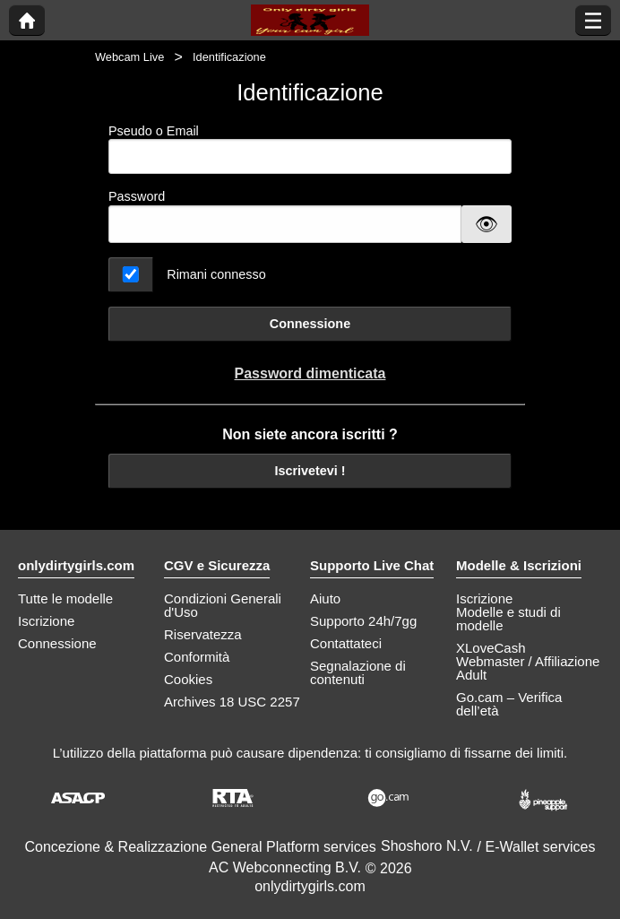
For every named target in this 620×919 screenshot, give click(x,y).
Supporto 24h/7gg (363, 621)
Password (136, 196)
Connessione (310, 323)
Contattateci (346, 643)
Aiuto (325, 598)
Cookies (188, 679)
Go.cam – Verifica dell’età (509, 703)
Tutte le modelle (65, 598)
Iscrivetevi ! (309, 471)
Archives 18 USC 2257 (232, 701)
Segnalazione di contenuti (358, 672)
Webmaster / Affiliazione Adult (527, 668)
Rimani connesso (216, 274)
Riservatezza (203, 634)
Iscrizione (46, 621)
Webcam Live (129, 57)
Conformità (196, 656)
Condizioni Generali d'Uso (222, 605)
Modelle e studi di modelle (508, 618)
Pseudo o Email (310, 149)
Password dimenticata (310, 373)
